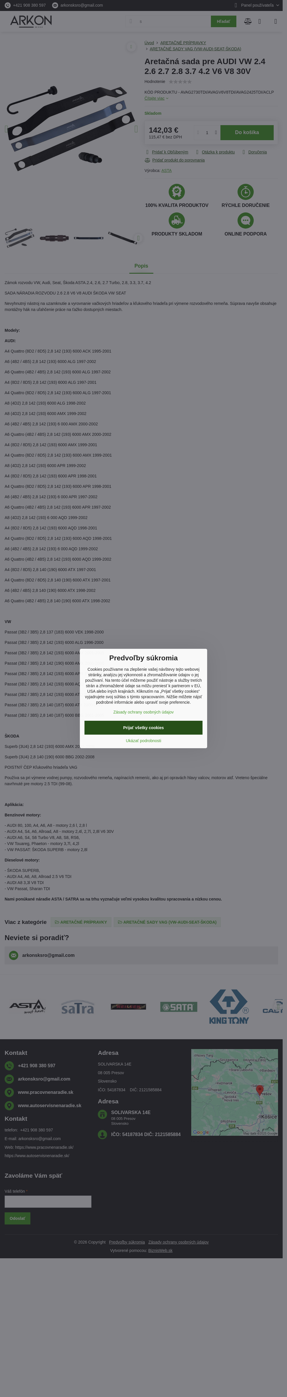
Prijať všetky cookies (143, 727)
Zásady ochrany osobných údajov (143, 712)
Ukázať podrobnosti (143, 740)
